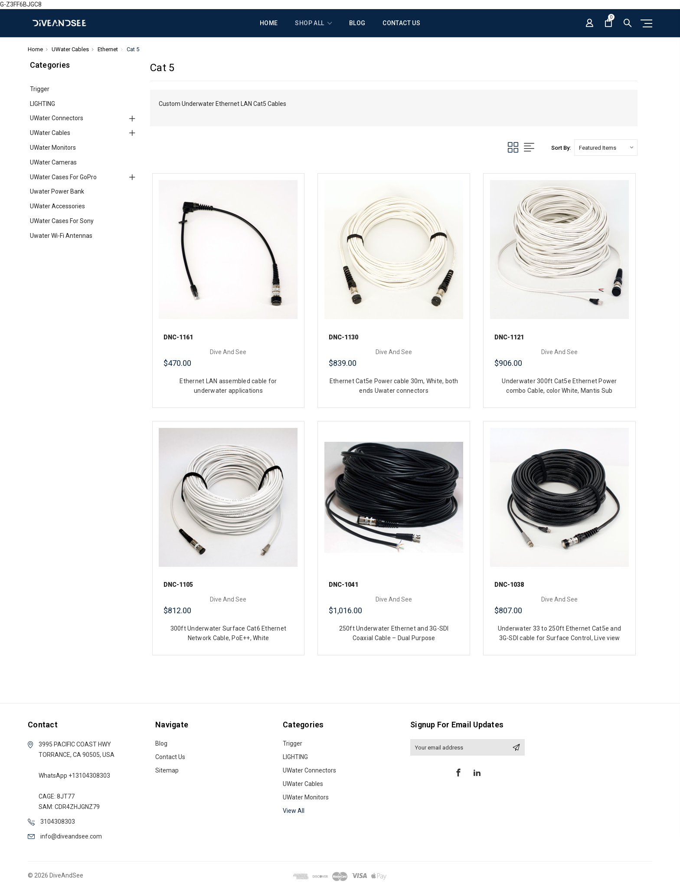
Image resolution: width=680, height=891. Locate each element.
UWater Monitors (53, 147)
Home (269, 23)
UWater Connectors (56, 118)
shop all (313, 23)
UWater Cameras (53, 162)
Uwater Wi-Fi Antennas (61, 235)
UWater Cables (50, 132)
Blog (357, 23)
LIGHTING (42, 103)
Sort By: (561, 148)
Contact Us (401, 23)
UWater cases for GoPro (63, 177)
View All (293, 810)
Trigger (39, 88)
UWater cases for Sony (62, 220)
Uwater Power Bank (57, 191)
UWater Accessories (57, 206)
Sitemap (167, 770)
